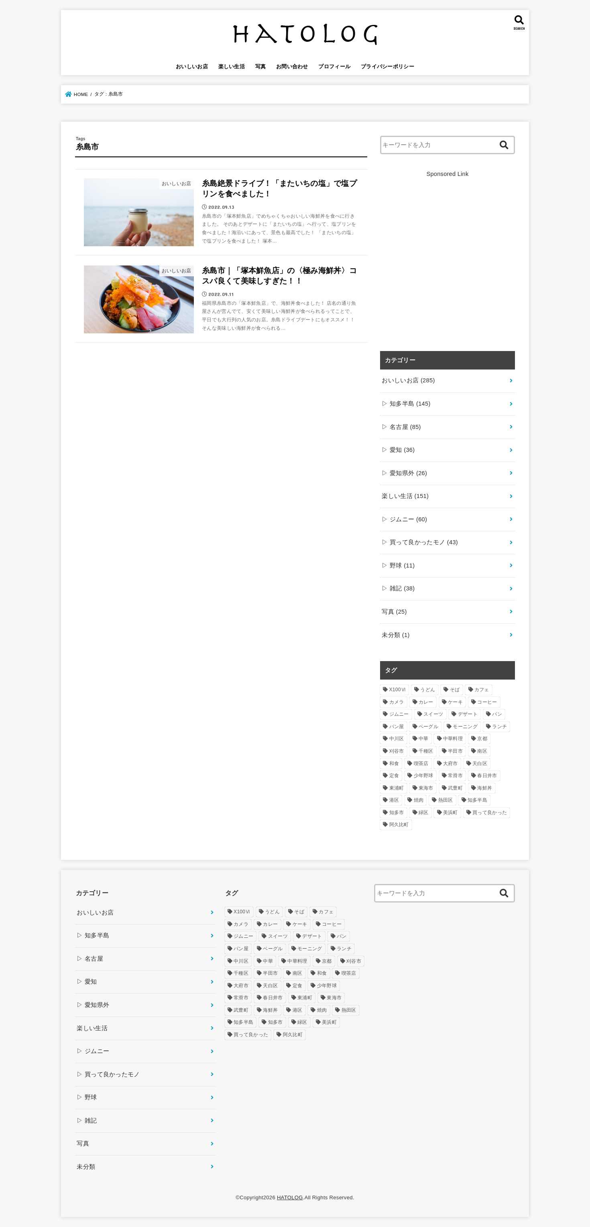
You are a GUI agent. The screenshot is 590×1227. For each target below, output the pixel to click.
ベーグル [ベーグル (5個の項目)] (428, 726)
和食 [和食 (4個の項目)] (394, 763)
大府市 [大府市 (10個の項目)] (450, 763)
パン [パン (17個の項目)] (497, 714)
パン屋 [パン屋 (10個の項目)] (396, 726)
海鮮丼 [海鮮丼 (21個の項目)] (484, 788)
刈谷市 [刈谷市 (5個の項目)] (396, 751)
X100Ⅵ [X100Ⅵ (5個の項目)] (397, 689)
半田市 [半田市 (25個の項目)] (455, 751)
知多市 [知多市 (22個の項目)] (396, 812)
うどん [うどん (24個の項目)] (427, 689)
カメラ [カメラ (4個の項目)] (396, 702)
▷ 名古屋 (401, 427)
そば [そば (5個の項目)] (455, 689)
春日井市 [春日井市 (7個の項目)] (487, 775)
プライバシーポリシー (387, 66)
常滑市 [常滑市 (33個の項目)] (455, 775)
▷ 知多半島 (406, 403)
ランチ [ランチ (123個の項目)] (499, 726)
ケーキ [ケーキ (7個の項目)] (455, 702)
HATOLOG (290, 1197)
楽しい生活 (231, 66)
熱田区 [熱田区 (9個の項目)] (445, 800)
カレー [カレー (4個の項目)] (426, 702)
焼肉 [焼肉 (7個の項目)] (419, 800)
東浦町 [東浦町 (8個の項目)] (396, 788)
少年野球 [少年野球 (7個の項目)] (423, 775)
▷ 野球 (398, 565)
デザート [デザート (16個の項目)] (468, 714)
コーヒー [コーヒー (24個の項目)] (487, 702)
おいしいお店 (192, 66)
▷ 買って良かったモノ (420, 542)
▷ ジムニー (404, 519)
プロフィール (334, 66)
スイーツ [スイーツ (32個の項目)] (433, 714)
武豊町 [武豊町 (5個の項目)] (455, 788)
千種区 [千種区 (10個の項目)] (426, 751)
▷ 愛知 (398, 450)
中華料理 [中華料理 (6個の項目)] (453, 738)
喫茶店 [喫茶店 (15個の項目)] (421, 763)
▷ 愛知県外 (404, 473)
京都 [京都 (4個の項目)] (482, 738)
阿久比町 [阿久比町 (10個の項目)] (399, 824)
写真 (260, 66)
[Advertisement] (447, 269)
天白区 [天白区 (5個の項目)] (479, 763)
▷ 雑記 (398, 588)
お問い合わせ (292, 66)
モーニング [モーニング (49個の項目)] (465, 726)
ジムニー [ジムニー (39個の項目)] (399, 714)
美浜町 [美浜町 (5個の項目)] (450, 812)
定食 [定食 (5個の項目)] (394, 775)
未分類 (395, 635)
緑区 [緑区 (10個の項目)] (424, 812)
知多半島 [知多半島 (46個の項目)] (477, 800)
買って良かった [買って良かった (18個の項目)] (489, 812)
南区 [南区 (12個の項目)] (482, 751)
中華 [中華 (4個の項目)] (424, 738)
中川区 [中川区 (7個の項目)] (396, 738)
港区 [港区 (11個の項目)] (394, 800)
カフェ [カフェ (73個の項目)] (481, 689)
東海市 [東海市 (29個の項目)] (426, 788)
